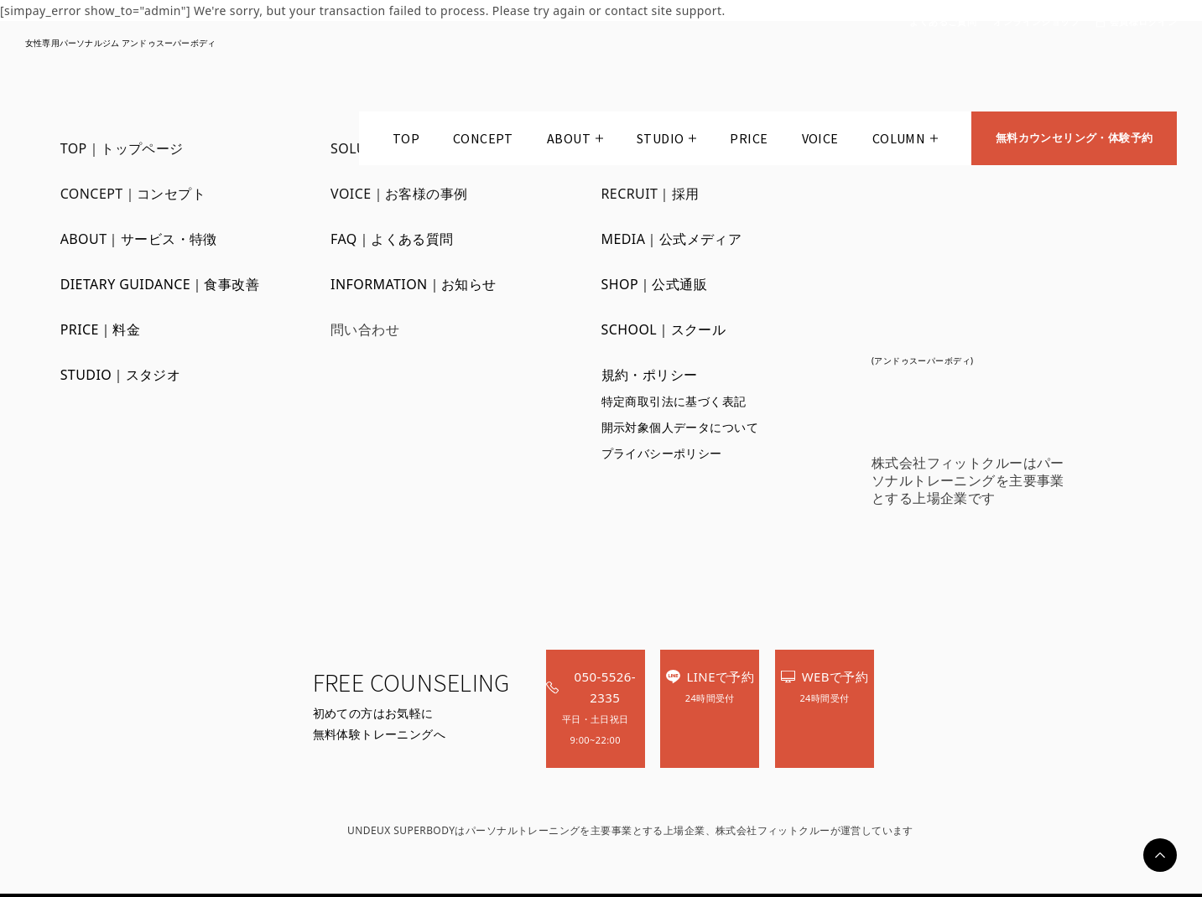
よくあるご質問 (942, 22)
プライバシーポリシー (661, 453)
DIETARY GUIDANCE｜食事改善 (160, 284)
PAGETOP (1160, 855)
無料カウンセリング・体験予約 (1073, 141)
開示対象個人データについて (679, 427)
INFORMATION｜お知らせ (413, 284)
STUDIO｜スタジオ (120, 375)
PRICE (746, 141)
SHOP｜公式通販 (654, 284)
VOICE (817, 141)
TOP (403, 141)
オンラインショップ (1036, 22)
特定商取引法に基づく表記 (674, 401)
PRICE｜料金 (100, 329)
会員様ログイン (1143, 22)
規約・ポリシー (649, 375)
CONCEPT (480, 141)
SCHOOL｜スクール (663, 329)
